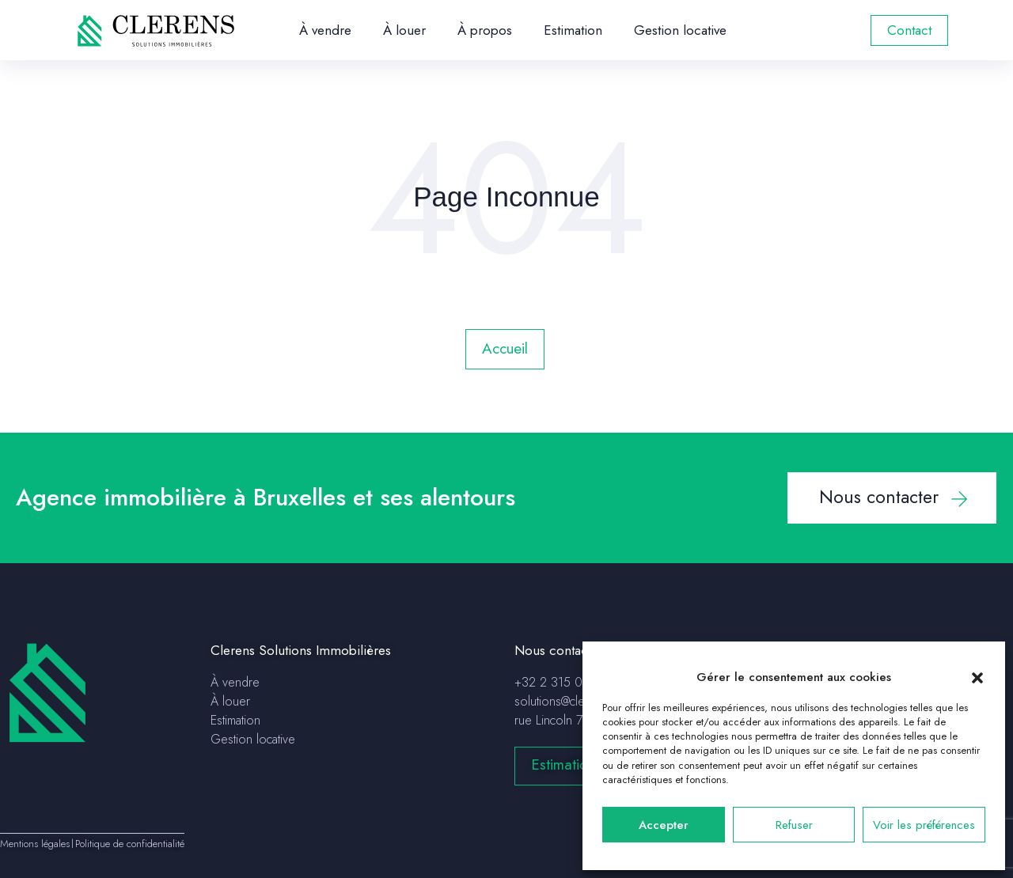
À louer (404, 30)
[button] (977, 677)
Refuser (794, 825)
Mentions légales (35, 843)
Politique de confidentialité (129, 843)
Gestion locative (680, 30)
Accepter (664, 825)
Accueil (505, 348)
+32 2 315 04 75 (560, 682)
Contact (909, 30)
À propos (484, 30)
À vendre (325, 30)
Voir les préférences (924, 825)
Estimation (573, 30)
